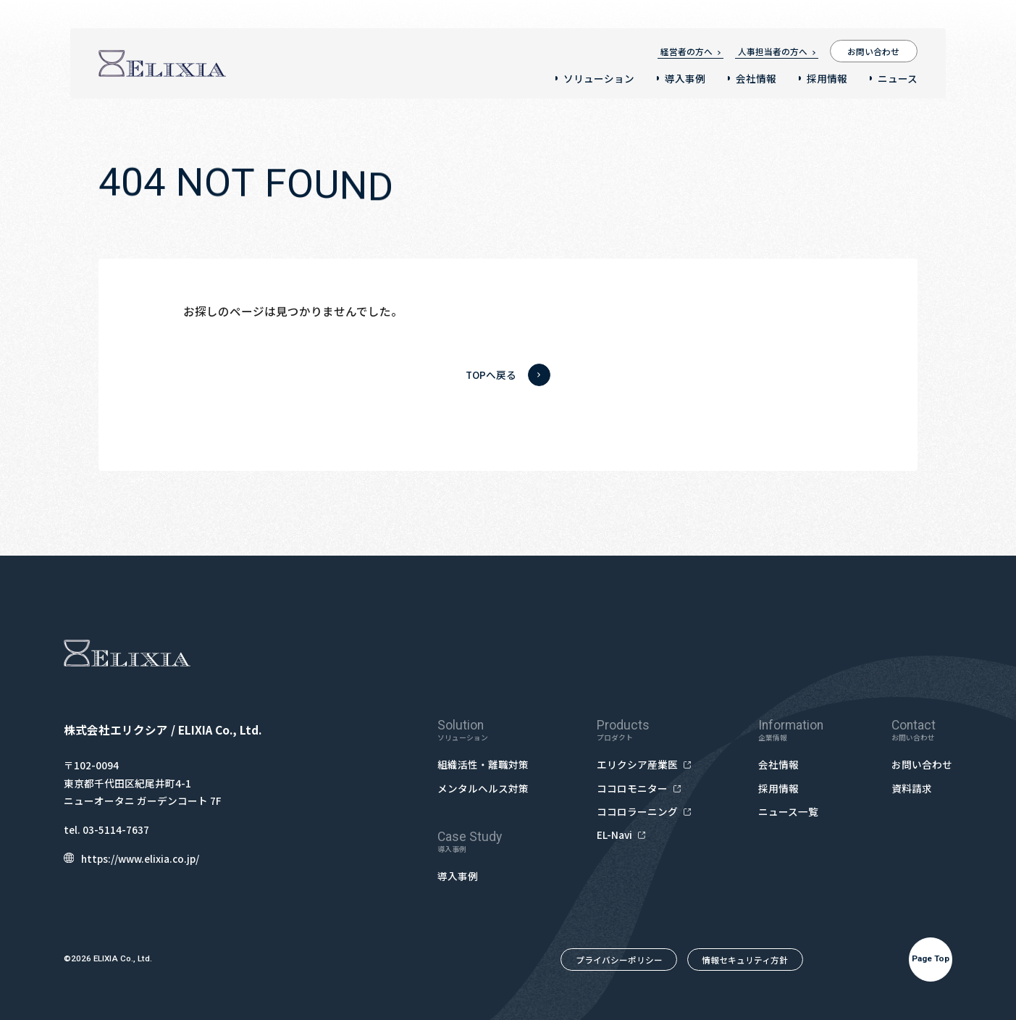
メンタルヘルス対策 (483, 788)
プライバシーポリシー (619, 959)
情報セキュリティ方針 (745, 959)
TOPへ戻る (508, 375)
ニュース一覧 (788, 811)
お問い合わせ (873, 51)
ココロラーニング (644, 812)
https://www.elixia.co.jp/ (131, 859)
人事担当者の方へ (777, 51)
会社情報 (756, 78)
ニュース (898, 78)
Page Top (930, 958)
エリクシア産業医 (644, 765)
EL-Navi (621, 835)
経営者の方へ (690, 51)
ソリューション (598, 78)
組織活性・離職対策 (483, 764)
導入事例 (685, 78)
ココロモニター (639, 788)
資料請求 (911, 788)
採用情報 (827, 78)
